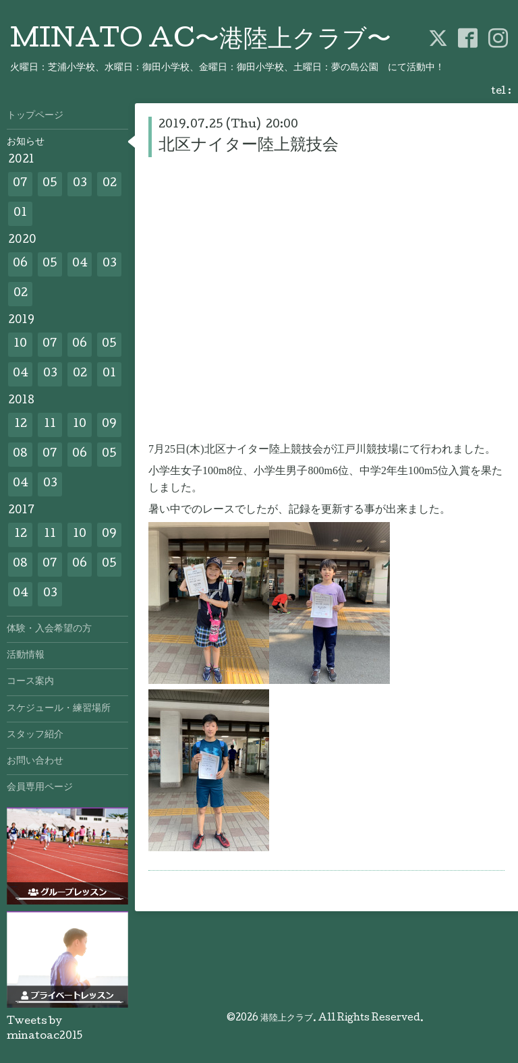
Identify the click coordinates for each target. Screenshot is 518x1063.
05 (49, 184)
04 (80, 264)
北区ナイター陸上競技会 (249, 146)
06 (20, 264)
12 (20, 424)
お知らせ (26, 142)
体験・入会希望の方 (49, 629)
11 (50, 424)
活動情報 (26, 655)
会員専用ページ (40, 787)
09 (109, 424)
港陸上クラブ (286, 1018)
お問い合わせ (35, 761)
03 (80, 184)
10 (20, 344)
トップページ (35, 116)
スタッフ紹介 (35, 735)
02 (110, 184)
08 (20, 454)
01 (20, 213)
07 (20, 184)
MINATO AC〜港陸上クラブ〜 (200, 41)
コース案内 (30, 682)
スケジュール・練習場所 (59, 708)
